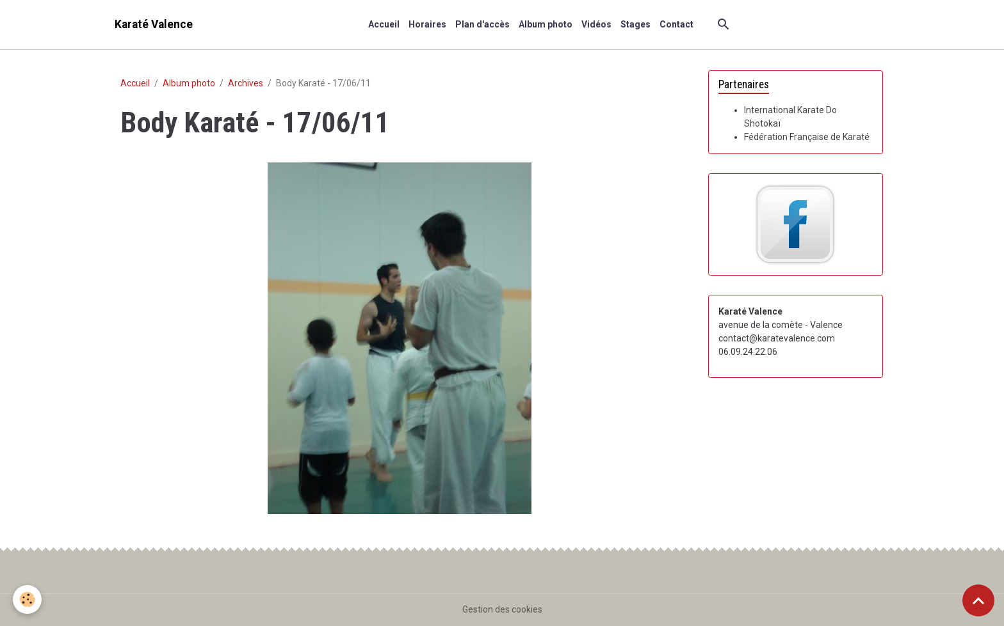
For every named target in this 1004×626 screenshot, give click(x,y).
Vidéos (596, 24)
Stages (635, 24)
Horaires (427, 24)
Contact (676, 24)
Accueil (384, 24)
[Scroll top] (978, 600)
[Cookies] (27, 599)
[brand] (153, 24)
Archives (245, 83)
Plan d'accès (482, 24)
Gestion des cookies (502, 609)
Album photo (545, 24)
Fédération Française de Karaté (807, 137)
